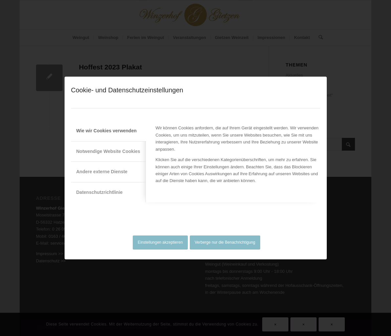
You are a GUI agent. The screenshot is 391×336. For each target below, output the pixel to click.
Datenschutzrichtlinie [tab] (99, 192)
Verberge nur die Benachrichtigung (225, 242)
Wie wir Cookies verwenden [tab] (106, 130)
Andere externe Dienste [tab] (101, 171)
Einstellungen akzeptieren (160, 242)
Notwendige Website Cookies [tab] (108, 151)
